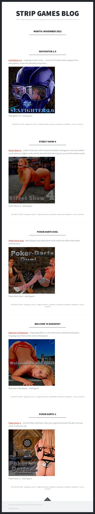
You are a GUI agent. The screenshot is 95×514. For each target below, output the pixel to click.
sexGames (52, 124)
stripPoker (67, 305)
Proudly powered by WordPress (19, 505)
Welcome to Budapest (47, 323)
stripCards (52, 214)
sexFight (45, 124)
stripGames (59, 124)
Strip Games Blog (47, 13)
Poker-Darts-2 (47, 414)
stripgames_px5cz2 (31, 124)
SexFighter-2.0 (48, 51)
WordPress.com (14, 508)
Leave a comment (77, 124)
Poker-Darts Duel (47, 231)
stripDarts (52, 305)
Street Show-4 (47, 141)
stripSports (67, 124)
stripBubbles (53, 397)
